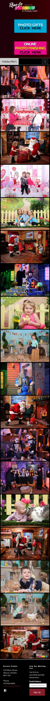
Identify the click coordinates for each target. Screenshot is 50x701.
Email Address (35, 681)
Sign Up (37, 692)
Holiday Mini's (9, 61)
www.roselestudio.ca (12, 686)
